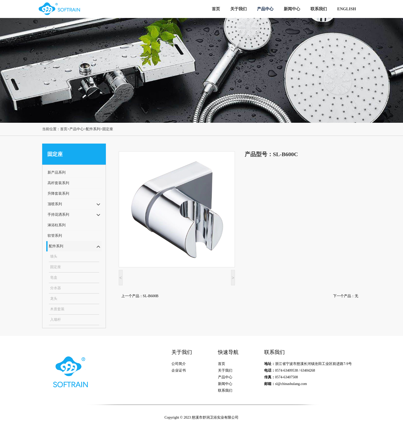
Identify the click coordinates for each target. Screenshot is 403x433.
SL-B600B (151, 296)
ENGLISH (346, 9)
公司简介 (178, 364)
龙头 (53, 298)
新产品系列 (57, 172)
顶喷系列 (55, 204)
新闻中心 (292, 9)
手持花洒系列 (58, 214)
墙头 (53, 256)
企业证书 (178, 370)
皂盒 (53, 277)
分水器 (55, 288)
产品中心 (265, 9)
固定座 (107, 129)
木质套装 (57, 309)
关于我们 (238, 9)
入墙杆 (55, 320)
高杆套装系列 (58, 183)
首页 (216, 9)
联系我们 (318, 9)
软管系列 (55, 236)
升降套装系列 (58, 193)
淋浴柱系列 (57, 225)
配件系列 (93, 129)
